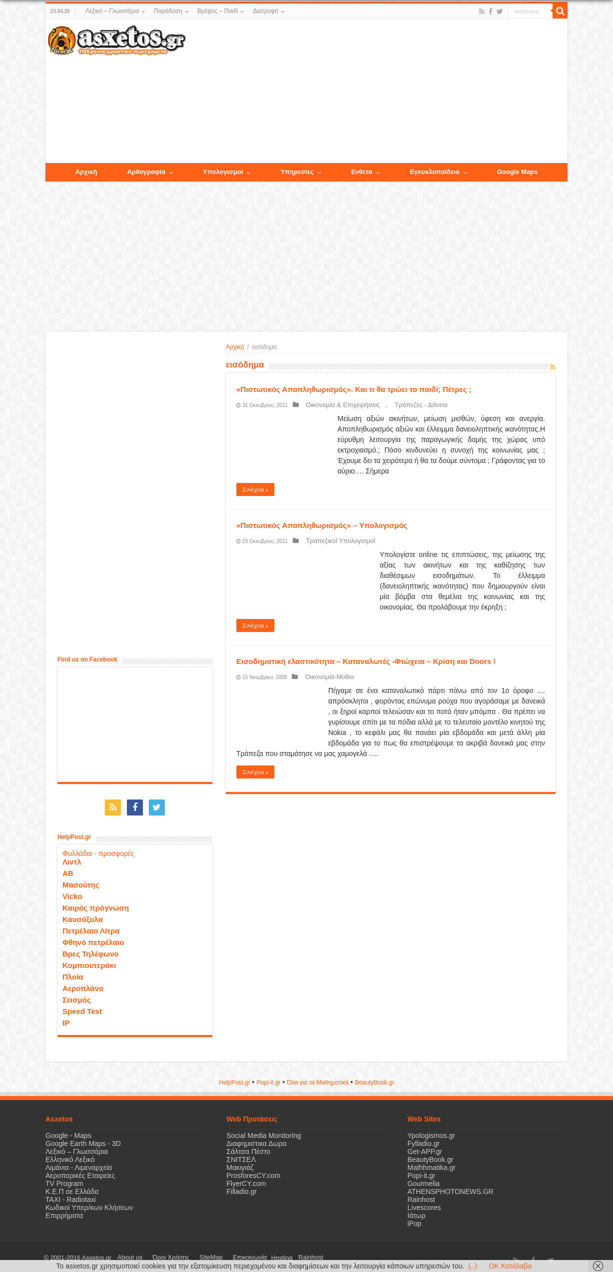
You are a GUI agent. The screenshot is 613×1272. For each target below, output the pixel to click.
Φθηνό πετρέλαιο (93, 938)
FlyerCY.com (246, 1180)
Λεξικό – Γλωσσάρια (112, 11)
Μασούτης (80, 880)
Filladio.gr (241, 1188)
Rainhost (421, 1196)
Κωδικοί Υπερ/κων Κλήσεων (89, 1204)
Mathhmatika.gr (432, 1164)
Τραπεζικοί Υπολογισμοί (335, 540)
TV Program (64, 1180)
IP (65, 1018)
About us (125, 1254)
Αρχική (235, 347)
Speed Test (82, 1007)
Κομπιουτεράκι (89, 961)
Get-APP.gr (425, 1148)
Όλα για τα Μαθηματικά (318, 1078)
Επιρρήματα (64, 1212)
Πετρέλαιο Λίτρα (90, 926)
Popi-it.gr (268, 1078)
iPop (415, 1220)
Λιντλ (71, 858)
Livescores (424, 1204)
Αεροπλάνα (82, 984)
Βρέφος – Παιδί (217, 11)
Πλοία (72, 972)
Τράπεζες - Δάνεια (404, 404)
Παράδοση (168, 11)
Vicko (72, 892)
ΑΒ (67, 869)
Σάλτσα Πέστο (248, 1148)
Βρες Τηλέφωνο (90, 950)
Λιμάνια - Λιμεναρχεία (78, 1164)
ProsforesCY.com (253, 1172)
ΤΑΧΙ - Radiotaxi (70, 1196)
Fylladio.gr (424, 1140)
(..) (472, 1266)
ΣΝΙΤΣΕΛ (241, 1156)
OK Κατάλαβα (510, 1266)
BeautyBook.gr (431, 1156)
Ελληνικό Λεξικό (70, 1156)
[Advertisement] (377, 92)
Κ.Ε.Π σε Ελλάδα (71, 1188)
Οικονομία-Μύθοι (323, 676)
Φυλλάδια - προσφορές (98, 850)
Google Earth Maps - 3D (83, 1140)
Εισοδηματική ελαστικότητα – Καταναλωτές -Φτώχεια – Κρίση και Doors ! (366, 661)
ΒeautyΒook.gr (374, 1078)
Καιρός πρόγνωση (95, 904)
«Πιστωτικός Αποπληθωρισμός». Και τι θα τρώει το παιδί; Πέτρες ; (354, 389)
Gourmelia (424, 1180)
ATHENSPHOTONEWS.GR (451, 1188)
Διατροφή (265, 11)
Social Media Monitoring (263, 1132)
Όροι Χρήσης (157, 1254)
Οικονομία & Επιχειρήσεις (337, 404)
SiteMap (189, 1254)
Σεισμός (76, 996)
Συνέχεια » (255, 489)
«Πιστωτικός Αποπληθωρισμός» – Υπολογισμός (321, 525)
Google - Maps (68, 1132)
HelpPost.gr (234, 1078)
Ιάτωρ (417, 1212)
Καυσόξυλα (82, 915)
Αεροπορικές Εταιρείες (80, 1172)
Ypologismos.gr (431, 1132)
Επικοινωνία (220, 1254)
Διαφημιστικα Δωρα (256, 1140)
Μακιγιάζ (239, 1164)
